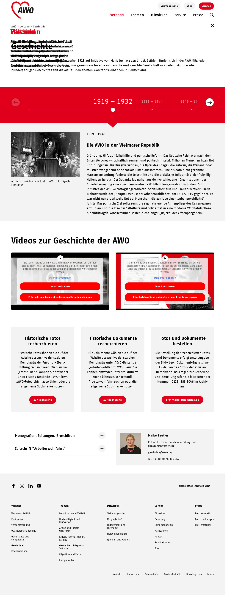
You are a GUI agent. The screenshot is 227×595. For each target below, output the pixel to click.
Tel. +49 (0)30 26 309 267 (163, 458)
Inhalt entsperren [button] (60, 286)
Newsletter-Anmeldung (194, 485)
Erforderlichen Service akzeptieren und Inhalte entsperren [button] (60, 297)
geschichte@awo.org (160, 452)
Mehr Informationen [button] (60, 277)
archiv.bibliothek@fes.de (182, 399)
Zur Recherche (43, 399)
